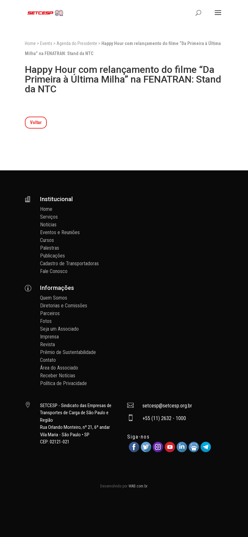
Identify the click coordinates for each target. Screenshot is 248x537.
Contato (48, 360)
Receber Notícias (57, 375)
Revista (47, 344)
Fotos (46, 321)
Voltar (36, 122)
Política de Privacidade (63, 383)
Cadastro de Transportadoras (69, 263)
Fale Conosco (53, 271)
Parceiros (50, 313)
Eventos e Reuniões (60, 232)
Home (30, 43)
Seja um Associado (59, 329)
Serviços (49, 217)
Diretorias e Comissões (63, 306)
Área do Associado (59, 368)
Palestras (49, 248)
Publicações (52, 256)
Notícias (48, 225)
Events (46, 43)
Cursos (47, 240)
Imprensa (49, 337)
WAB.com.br (138, 486)
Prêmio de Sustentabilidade (68, 352)
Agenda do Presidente (77, 43)
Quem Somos (53, 298)
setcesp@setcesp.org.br (167, 406)
